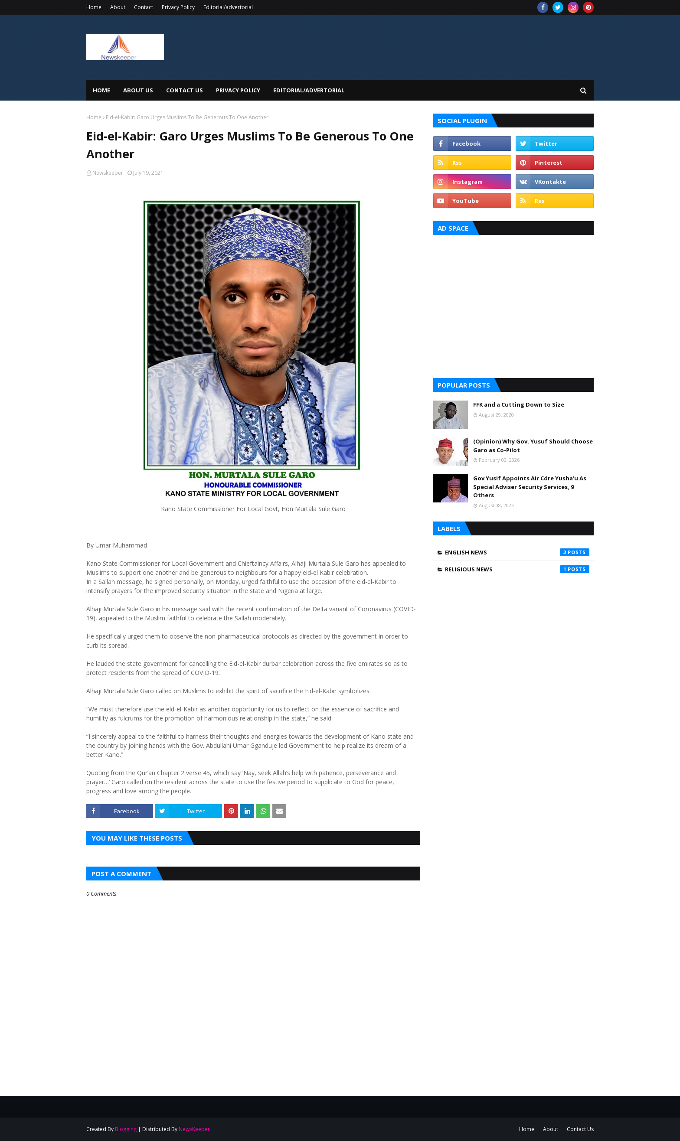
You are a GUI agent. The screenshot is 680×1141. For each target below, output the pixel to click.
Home (93, 7)
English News (517, 552)
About (117, 7)
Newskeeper (107, 172)
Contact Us (580, 1129)
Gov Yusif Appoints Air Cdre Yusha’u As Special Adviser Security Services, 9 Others (529, 486)
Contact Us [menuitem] (184, 90)
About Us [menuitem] (138, 90)
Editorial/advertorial (228, 7)
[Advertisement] (513, 304)
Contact (143, 7)
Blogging (126, 1129)
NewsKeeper (194, 1129)
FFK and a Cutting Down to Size (518, 404)
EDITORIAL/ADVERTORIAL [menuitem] (308, 90)
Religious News (517, 569)
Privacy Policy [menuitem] (238, 90)
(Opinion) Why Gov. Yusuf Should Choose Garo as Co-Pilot (533, 445)
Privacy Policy (178, 7)
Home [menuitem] (101, 90)
